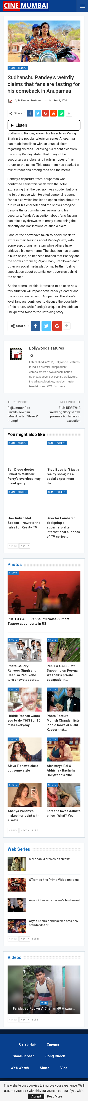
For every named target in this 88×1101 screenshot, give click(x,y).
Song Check (55, 1056)
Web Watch (20, 1068)
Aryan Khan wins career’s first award (54, 900)
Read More (54, 1096)
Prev (13, 545)
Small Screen (17, 68)
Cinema (53, 1044)
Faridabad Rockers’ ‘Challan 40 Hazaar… (44, 1008)
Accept (36, 1096)
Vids (44, 1003)
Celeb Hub (27, 1044)
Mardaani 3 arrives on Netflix (49, 859)
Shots (13, 573)
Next (25, 545)
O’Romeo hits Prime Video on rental (54, 879)
